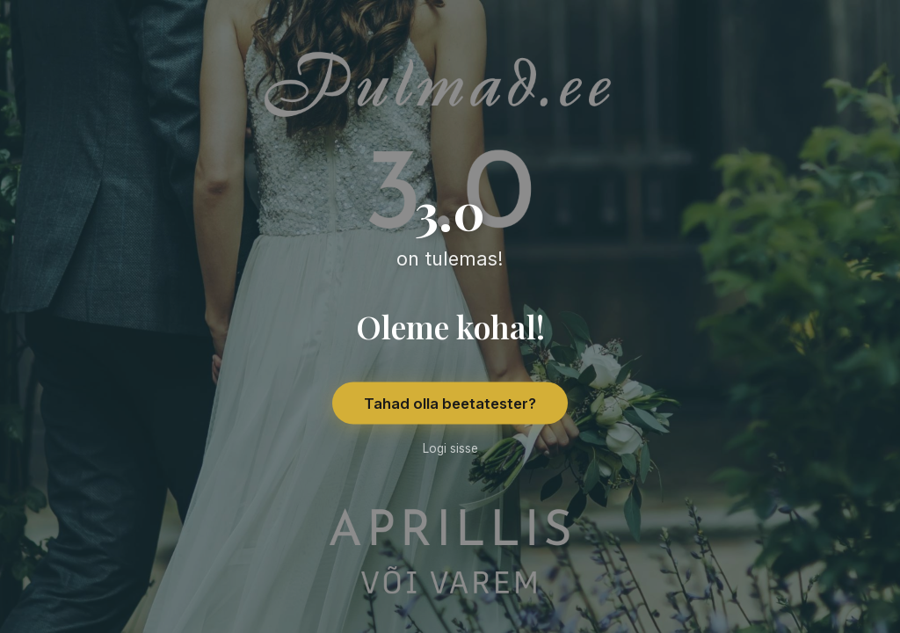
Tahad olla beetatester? (450, 403)
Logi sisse (450, 448)
